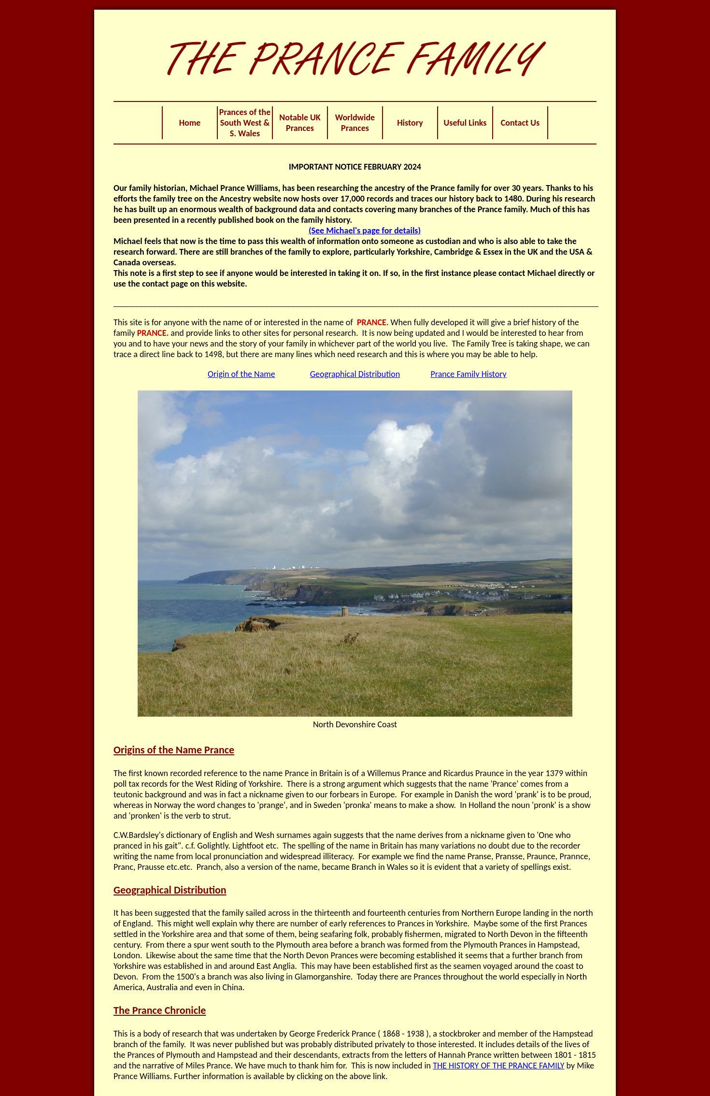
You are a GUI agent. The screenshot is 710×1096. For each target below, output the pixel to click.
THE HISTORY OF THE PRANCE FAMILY (498, 1065)
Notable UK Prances (299, 122)
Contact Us (520, 122)
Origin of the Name (241, 374)
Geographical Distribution (355, 374)
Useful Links (464, 122)
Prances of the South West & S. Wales (244, 123)
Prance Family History (468, 374)
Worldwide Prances (355, 122)
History (410, 122)
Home (190, 122)
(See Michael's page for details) (365, 230)
